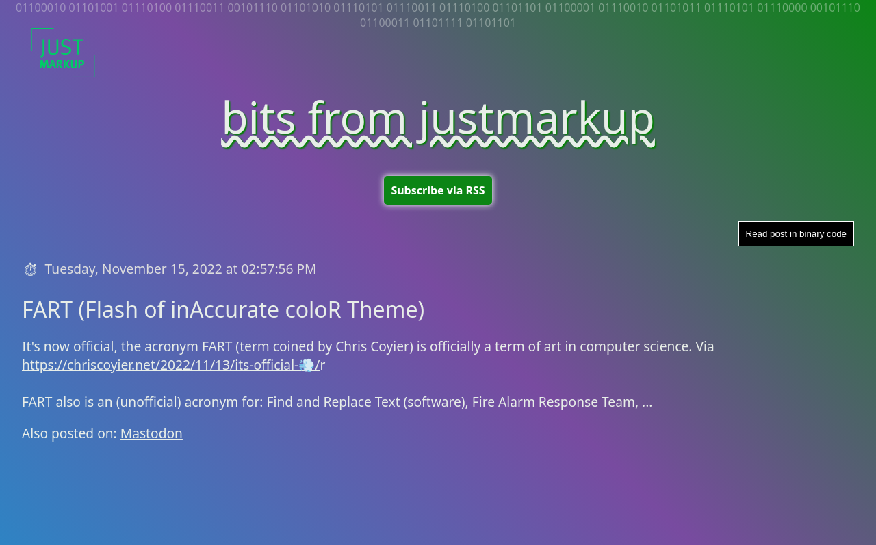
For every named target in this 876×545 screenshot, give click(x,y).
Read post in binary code (796, 234)
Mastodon (151, 433)
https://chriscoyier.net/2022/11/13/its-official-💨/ (171, 364)
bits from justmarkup (438, 117)
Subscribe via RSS (438, 190)
